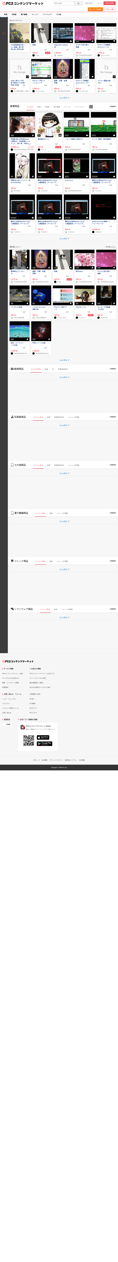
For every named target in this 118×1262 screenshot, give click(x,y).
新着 (46, 369)
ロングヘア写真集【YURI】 (103, 308)
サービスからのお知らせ (10, 678)
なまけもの (69, 180)
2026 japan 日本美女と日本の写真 (23, 149)
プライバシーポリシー (56, 760)
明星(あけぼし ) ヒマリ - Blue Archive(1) (20, 181)
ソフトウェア (47, 14)
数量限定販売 (63, 369)
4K (53, 369)
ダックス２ (82, 317)
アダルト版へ (110, 9)
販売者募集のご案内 (36, 683)
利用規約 (5, 687)
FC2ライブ (33, 708)
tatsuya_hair (104, 317)
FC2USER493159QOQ (74, 190)
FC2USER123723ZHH (85, 55)
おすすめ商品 (36, 369)
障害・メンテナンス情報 (10, 683)
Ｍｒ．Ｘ (43, 149)
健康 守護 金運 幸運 (61, 82)
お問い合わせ (6, 713)
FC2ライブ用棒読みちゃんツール (103, 46)
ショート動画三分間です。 (74, 139)
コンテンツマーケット (29, 3)
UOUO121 (98, 231)
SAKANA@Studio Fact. (20, 353)
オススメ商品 (38, 417)
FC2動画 (32, 703)
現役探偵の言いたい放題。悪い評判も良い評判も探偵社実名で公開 (18, 47)
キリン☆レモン (105, 55)
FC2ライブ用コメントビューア (38, 82)
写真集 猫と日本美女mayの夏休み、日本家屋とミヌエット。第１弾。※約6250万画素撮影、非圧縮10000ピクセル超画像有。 (20, 141)
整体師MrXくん (43, 139)
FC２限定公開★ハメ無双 (21, 91)
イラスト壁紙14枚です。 (104, 82)
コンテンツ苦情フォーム (10, 708)
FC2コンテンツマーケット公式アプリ (42, 673)
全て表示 (30, 107)
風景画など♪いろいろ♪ (17, 272)
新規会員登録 (109, 3)
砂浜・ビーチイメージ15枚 (17, 344)
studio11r (103, 91)
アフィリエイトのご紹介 (38, 678)
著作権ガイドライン (71, 760)
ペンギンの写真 (16, 307)
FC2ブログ (33, 713)
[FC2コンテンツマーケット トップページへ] (18, 661)
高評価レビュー (111, 246)
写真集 (14, 14)
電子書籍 (24, 14)
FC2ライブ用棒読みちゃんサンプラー (82, 83)
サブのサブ (44, 190)
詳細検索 (113, 106)
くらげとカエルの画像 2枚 (38, 308)
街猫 (34, 45)
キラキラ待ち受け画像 (82, 46)
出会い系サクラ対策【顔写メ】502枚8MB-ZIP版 (18, 83)
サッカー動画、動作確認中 (101, 139)
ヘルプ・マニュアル (9, 699)
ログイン (99, 3)
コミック (34, 14)
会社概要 (44, 760)
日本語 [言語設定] (8, 724)
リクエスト (6, 703)
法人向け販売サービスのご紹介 (40, 687)
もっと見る (63, 97)
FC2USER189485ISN (74, 149)
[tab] (31, 108)
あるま (38, 55)
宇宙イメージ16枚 (39, 343)
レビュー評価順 (73, 417)
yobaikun (59, 55)
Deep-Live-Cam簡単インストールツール (101, 223)
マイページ (88, 3)
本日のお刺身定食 (19, 317)
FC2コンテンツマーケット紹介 (12, 673)
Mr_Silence (17, 190)
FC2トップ (36, 760)
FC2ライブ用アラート (60, 308)
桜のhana (79, 271)
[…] (46, 49)
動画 (5, 14)
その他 (58, 14)
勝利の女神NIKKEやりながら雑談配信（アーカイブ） (47, 181)
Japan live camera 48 (61, 46)
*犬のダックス (81, 307)
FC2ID (32, 699)
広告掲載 (82, 760)
